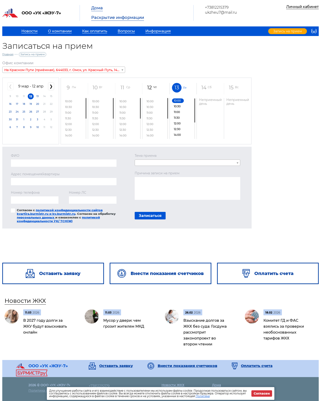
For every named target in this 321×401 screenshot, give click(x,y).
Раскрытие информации (117, 17)
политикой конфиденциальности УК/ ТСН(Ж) (58, 219)
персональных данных (36, 217)
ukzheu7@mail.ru (221, 12)
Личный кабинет (302, 7)
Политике (203, 396)
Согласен (262, 393)
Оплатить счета (257, 366)
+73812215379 (217, 7)
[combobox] (63, 70)
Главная (7, 54)
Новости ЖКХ (25, 300)
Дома (97, 7)
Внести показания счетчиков (187, 366)
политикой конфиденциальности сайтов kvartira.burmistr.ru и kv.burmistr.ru (60, 212)
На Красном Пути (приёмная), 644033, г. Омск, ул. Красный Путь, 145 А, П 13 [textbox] (64, 70)
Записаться (150, 215)
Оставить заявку (116, 366)
